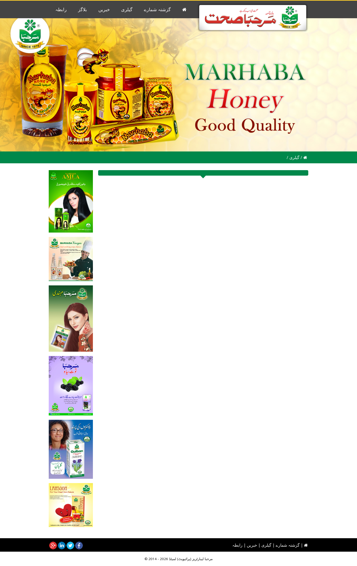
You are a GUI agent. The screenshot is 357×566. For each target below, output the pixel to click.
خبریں (104, 9)
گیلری (127, 9)
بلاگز (82, 9)
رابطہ (61, 9)
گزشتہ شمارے (157, 9)
